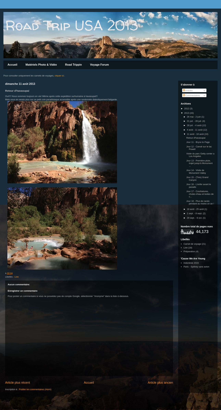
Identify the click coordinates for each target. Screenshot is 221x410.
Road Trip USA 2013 (71, 25)
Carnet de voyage (192, 244)
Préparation (189, 251)
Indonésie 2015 (191, 263)
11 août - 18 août (195, 134)
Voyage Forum (99, 64)
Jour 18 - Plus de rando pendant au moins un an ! (200, 202)
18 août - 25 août (195, 209)
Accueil (12, 64)
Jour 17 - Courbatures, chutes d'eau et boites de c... (199, 194)
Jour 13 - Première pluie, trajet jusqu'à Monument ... (199, 163)
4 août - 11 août (195, 129)
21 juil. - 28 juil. (194, 121)
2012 (187, 108)
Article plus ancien (160, 382)
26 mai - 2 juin (194, 116)
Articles (188, 90)
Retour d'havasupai (195, 138)
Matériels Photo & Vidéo (41, 64)
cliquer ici (59, 75)
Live (17, 277)
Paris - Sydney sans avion (196, 266)
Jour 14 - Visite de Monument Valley (196, 171)
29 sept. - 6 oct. (195, 218)
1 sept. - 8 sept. (195, 213)
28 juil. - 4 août (194, 125)
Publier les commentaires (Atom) (35, 389)
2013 (187, 113)
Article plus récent (17, 382)
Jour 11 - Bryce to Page (198, 142)
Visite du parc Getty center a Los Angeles (200, 155)
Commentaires (191, 95)
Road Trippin (73, 64)
